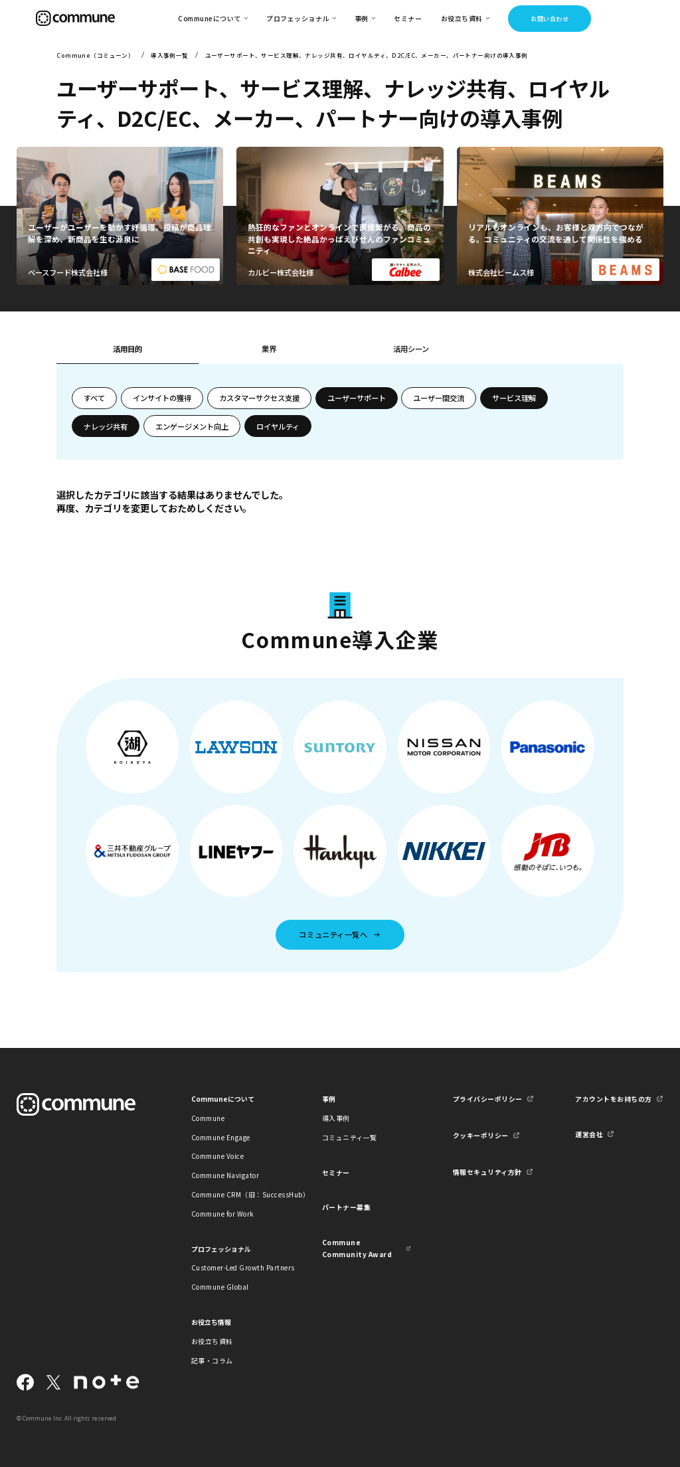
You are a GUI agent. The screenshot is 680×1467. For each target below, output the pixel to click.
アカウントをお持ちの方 (613, 1099)
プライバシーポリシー (488, 1099)
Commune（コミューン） (95, 55)
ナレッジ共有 (106, 426)
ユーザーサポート (356, 397)
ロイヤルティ (277, 426)
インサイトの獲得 (162, 397)
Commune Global (220, 1287)
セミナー (408, 18)
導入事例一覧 (170, 55)
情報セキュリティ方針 (487, 1172)
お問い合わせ (549, 18)
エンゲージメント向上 (191, 426)
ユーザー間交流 (438, 397)
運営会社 (589, 1134)
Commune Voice (217, 1156)
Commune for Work (222, 1214)
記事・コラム (212, 1360)
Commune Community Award (357, 1247)
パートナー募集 (346, 1207)
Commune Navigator (225, 1175)
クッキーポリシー (481, 1135)
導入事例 (336, 1118)
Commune (208, 1118)
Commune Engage (220, 1137)
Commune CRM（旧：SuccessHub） (235, 1194)
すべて (94, 397)
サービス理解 (514, 397)
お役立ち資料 (212, 1341)
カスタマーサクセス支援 (259, 397)
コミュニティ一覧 (349, 1137)
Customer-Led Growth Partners (235, 1267)
